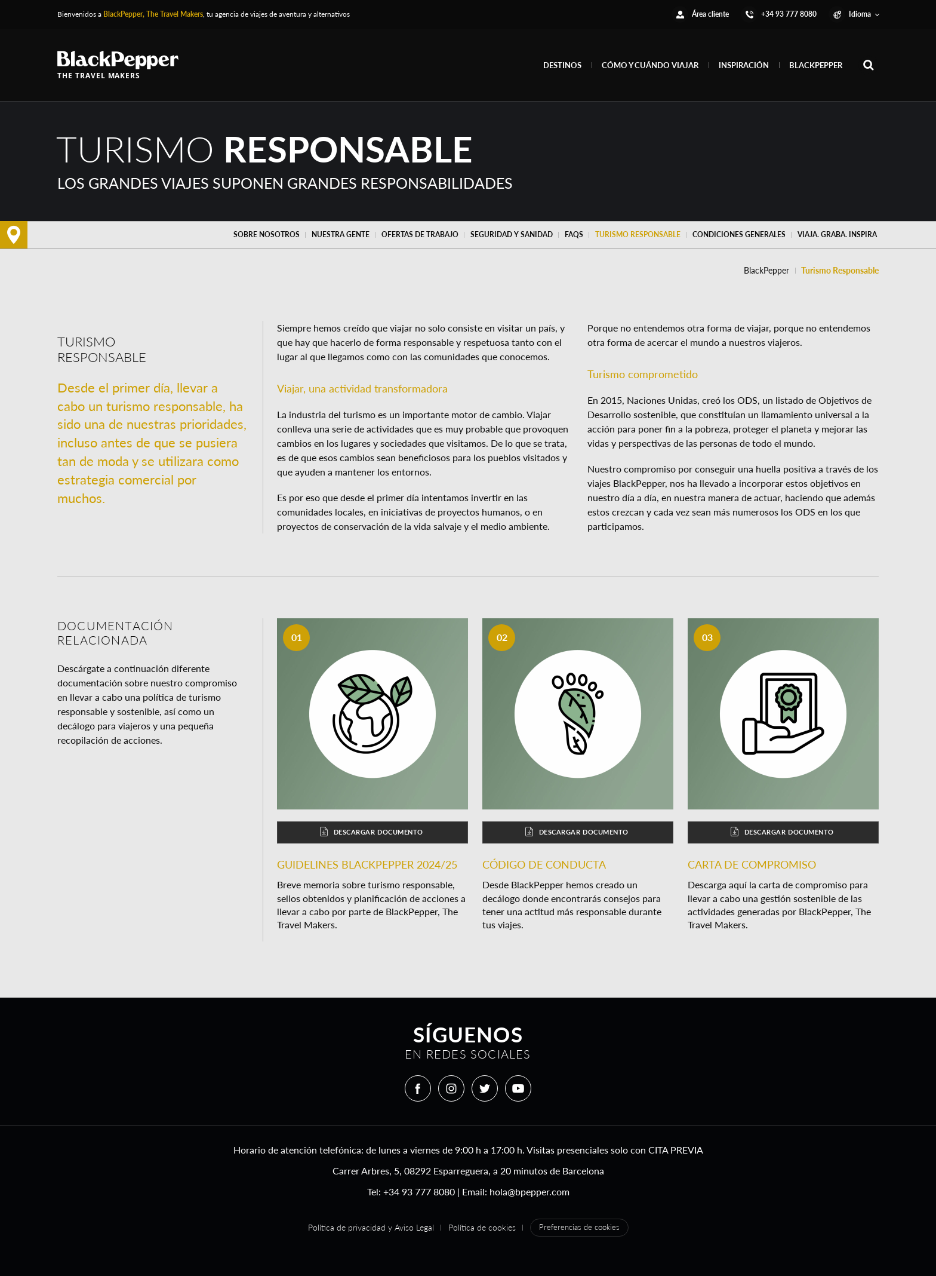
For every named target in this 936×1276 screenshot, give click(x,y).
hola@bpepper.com (529, 1191)
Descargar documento (371, 831)
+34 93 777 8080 (419, 1191)
